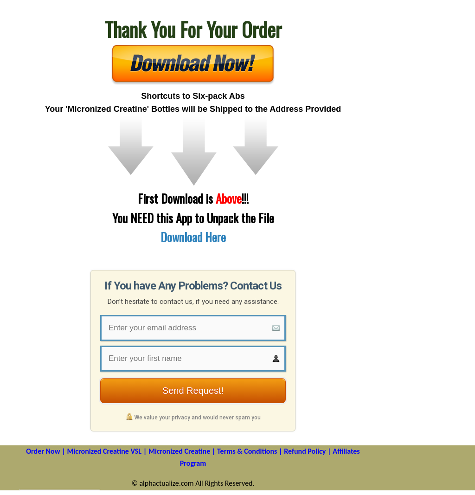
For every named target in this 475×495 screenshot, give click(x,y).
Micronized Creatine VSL (104, 451)
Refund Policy (305, 451)
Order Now (43, 451)
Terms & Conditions (247, 451)
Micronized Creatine (179, 451)
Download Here (193, 237)
